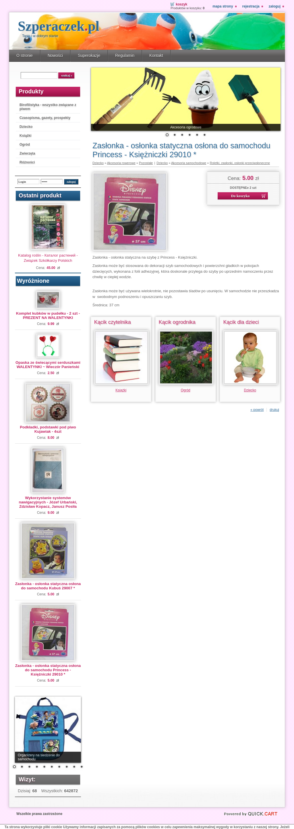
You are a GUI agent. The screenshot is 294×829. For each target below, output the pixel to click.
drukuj (274, 410)
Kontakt (156, 55)
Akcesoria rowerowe (121, 163)
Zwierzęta (27, 153)
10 (81, 767)
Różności (27, 162)
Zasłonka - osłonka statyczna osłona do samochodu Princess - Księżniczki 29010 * (48, 669)
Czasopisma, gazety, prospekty (45, 118)
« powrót (257, 410)
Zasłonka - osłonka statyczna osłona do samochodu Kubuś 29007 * (48, 586)
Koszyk (181, 4)
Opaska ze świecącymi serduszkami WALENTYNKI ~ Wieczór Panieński (48, 364)
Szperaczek (58, 26)
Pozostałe (146, 163)
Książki (25, 136)
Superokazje (89, 55)
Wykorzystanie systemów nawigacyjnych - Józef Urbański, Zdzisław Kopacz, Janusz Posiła (48, 502)
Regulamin (124, 55)
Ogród (25, 145)
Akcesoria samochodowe (188, 163)
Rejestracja (251, 6)
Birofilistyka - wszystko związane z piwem (48, 107)
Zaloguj (275, 6)
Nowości (55, 55)
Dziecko (26, 127)
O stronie (24, 55)
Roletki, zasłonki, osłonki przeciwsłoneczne (240, 163)
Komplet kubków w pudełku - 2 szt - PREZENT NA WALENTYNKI (48, 315)
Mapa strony (222, 6)
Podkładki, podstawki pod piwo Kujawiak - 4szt (48, 429)
